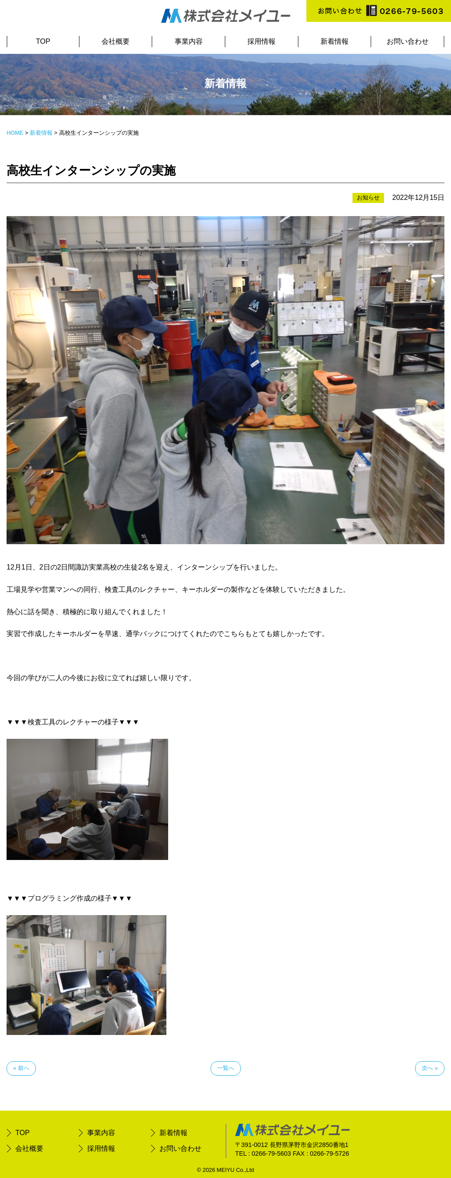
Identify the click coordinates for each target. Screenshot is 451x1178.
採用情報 (261, 41)
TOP (43, 41)
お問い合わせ (408, 41)
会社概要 (116, 41)
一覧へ (225, 1068)
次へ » (430, 1068)
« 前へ (21, 1068)
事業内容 (189, 41)
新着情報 (335, 41)
